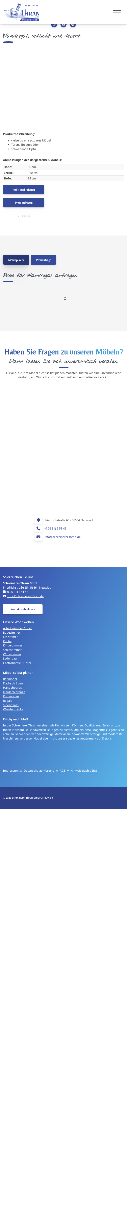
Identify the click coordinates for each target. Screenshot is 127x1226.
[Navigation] (117, 12)
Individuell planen (24, 189)
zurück (25, 215)
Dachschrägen (13, 683)
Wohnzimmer (12, 654)
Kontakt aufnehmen (22, 609)
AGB (62, 770)
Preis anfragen (24, 202)
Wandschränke (13, 709)
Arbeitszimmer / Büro (17, 628)
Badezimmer (11, 632)
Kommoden (11, 696)
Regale (7, 701)
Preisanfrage (43, 260)
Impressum (11, 770)
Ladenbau (10, 658)
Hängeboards (12, 687)
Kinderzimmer (12, 645)
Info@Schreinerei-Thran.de (25, 596)
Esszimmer (10, 637)
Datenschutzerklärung (39, 770)
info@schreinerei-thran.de (63, 537)
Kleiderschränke (14, 692)
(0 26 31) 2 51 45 (55, 528)
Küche (7, 641)
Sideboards (11, 705)
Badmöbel (10, 679)
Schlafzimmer (12, 650)
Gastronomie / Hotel (17, 663)
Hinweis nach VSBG (84, 770)
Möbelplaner (16, 260)
